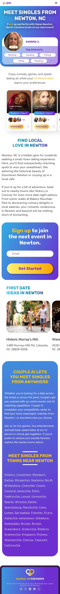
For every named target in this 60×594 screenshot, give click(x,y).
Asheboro (42, 518)
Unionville (39, 496)
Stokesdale (12, 523)
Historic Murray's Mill (22, 339)
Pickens (42, 534)
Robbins (43, 529)
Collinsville (12, 545)
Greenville (29, 529)
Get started (30, 268)
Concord (10, 491)
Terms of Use (29, 584)
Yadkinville (12, 496)
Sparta (9, 502)
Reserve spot (16, 127)
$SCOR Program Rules (40, 584)
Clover (40, 485)
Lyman (8, 513)
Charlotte (28, 485)
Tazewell (41, 540)
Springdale (22, 513)
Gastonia (37, 480)
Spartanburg (13, 507)
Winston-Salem (26, 502)
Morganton (22, 480)
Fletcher (37, 513)
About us (9, 584)
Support (51, 584)
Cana (42, 507)
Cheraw (28, 540)
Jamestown (26, 518)
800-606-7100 (24, 585)
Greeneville (12, 534)
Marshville (30, 507)
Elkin (35, 491)
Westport (38, 474)
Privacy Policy (21, 584)
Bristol (26, 523)
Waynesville (13, 540)
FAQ (14, 584)
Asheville (11, 518)
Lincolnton (23, 474)
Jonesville (24, 491)
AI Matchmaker (44, 78)
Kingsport (28, 534)
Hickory (9, 474)
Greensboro (12, 529)
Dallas (8, 480)
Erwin (48, 513)
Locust (25, 496)
